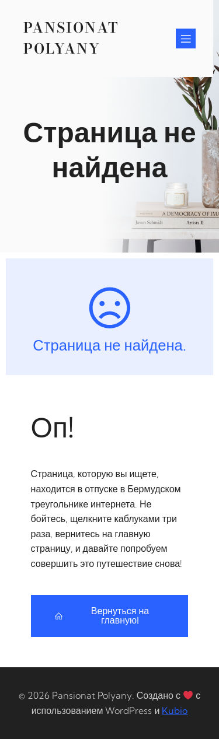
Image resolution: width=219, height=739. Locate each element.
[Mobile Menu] (186, 38)
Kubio (174, 710)
